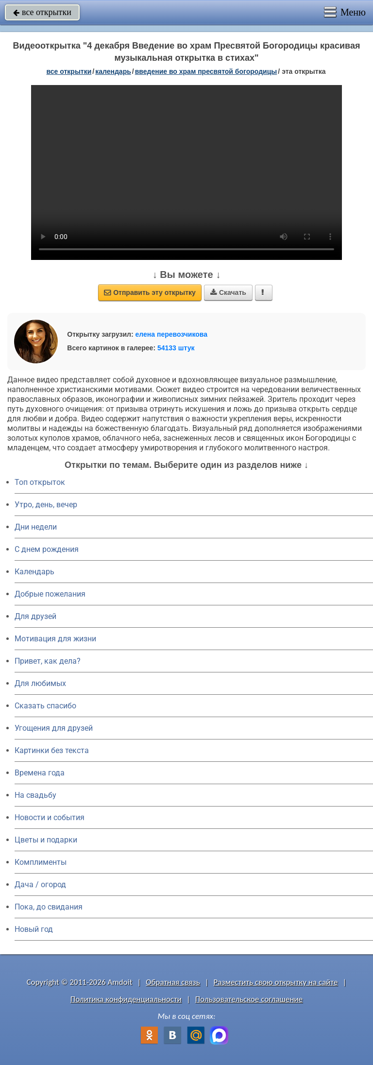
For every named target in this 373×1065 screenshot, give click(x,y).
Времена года (40, 772)
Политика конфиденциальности (126, 999)
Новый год (34, 929)
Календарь (113, 71)
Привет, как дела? (48, 661)
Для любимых (40, 683)
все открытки (42, 12)
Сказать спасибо (45, 705)
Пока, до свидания (49, 906)
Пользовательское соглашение (249, 999)
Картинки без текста (52, 750)
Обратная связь (173, 982)
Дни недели (36, 527)
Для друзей (35, 616)
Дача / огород (40, 884)
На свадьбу (35, 795)
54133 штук (176, 348)
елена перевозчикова (172, 334)
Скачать (228, 292)
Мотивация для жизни (55, 638)
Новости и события (50, 817)
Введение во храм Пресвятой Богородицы (206, 71)
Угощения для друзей (54, 728)
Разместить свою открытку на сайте (276, 982)
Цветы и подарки (46, 839)
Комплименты (41, 862)
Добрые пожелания (50, 594)
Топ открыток (40, 482)
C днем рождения (47, 549)
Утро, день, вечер (46, 504)
